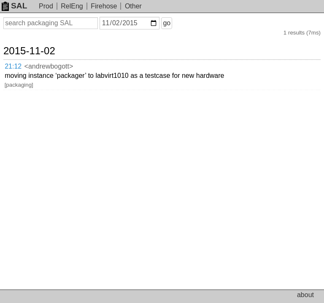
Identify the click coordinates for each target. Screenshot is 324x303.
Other (133, 6)
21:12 (13, 66)
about (305, 294)
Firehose (104, 6)
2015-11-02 (29, 51)
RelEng (72, 6)
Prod (46, 6)
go (166, 23)
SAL (14, 5)
